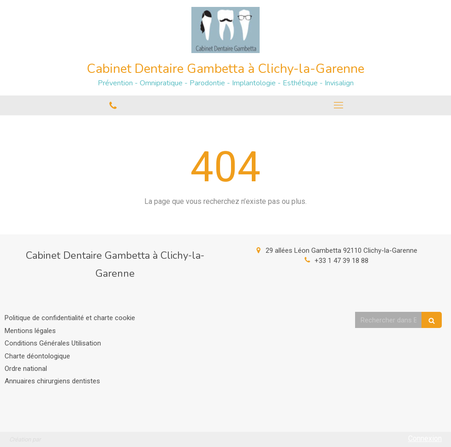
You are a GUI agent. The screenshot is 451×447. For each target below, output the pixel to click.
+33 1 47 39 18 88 (341, 260)
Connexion (425, 438)
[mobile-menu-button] (338, 105)
